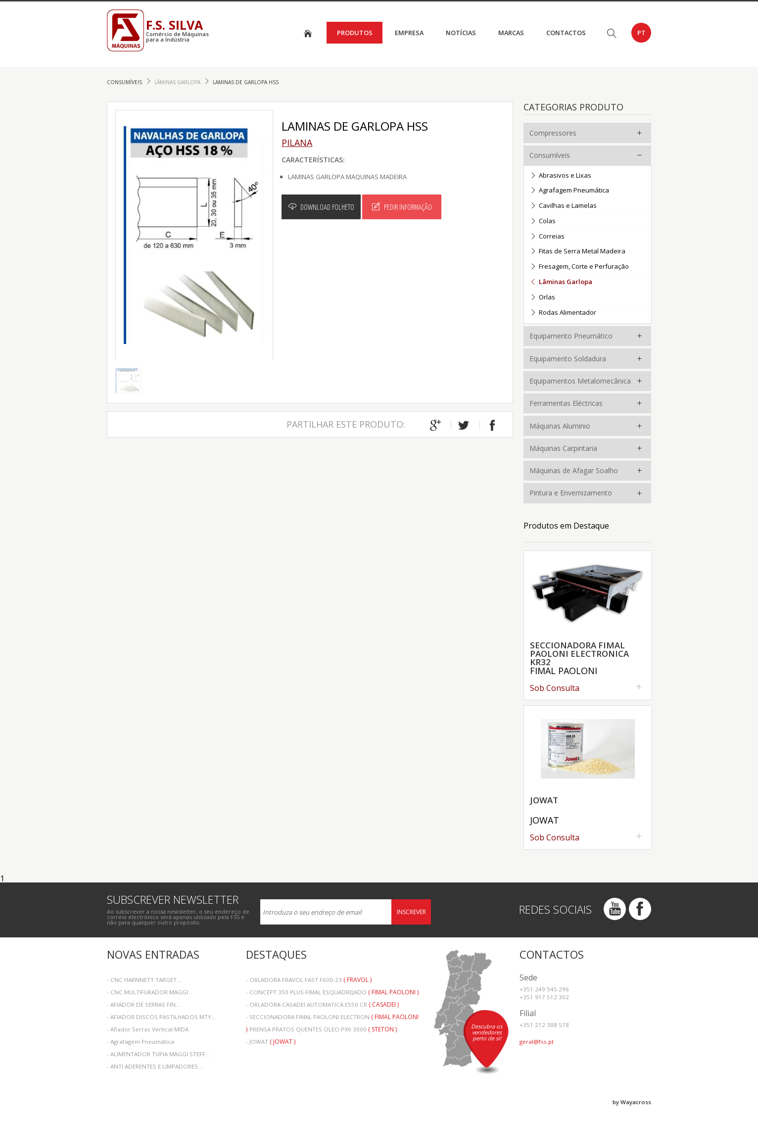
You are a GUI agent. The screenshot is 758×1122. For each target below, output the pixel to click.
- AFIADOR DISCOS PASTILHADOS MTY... (161, 1017)
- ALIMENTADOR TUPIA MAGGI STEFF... (158, 1054)
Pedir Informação (402, 206)
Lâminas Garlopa (178, 82)
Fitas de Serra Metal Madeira (577, 251)
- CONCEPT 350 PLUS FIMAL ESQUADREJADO (332, 992)
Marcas (511, 32)
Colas (543, 221)
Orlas (542, 297)
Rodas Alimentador (563, 313)
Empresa (409, 32)
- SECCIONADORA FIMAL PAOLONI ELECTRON (332, 1018)
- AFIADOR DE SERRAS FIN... (143, 1004)
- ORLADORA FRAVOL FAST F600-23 (309, 980)
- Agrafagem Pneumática (140, 1041)
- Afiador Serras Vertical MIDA (148, 1029)
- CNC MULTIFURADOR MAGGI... (149, 992)
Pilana (297, 142)
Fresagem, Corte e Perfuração (579, 267)
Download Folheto (321, 206)
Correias (547, 237)
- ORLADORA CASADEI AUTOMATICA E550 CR (322, 1004)
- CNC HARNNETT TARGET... (144, 979)
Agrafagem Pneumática (569, 191)
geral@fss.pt (537, 1041)
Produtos (355, 32)
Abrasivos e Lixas (560, 176)
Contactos (566, 32)
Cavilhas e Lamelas (563, 206)
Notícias (461, 32)
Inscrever (411, 912)
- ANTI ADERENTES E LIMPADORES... (154, 1066)
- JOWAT (270, 1041)
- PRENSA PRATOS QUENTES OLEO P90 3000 (321, 1029)
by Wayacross (632, 1102)
